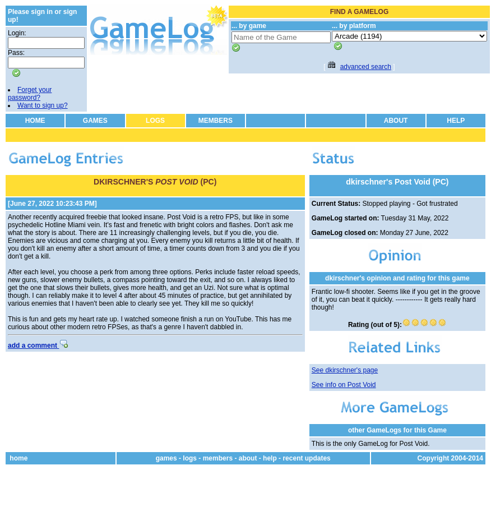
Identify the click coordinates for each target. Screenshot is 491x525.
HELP (456, 121)
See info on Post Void (344, 385)
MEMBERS (215, 121)
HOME (35, 121)
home (18, 458)
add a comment (38, 345)
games (166, 458)
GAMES (95, 121)
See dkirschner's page (345, 370)
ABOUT (396, 121)
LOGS (155, 121)
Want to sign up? (42, 105)
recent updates (306, 458)
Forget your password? (30, 94)
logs (190, 458)
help (270, 458)
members (218, 458)
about (248, 458)
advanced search (365, 67)
